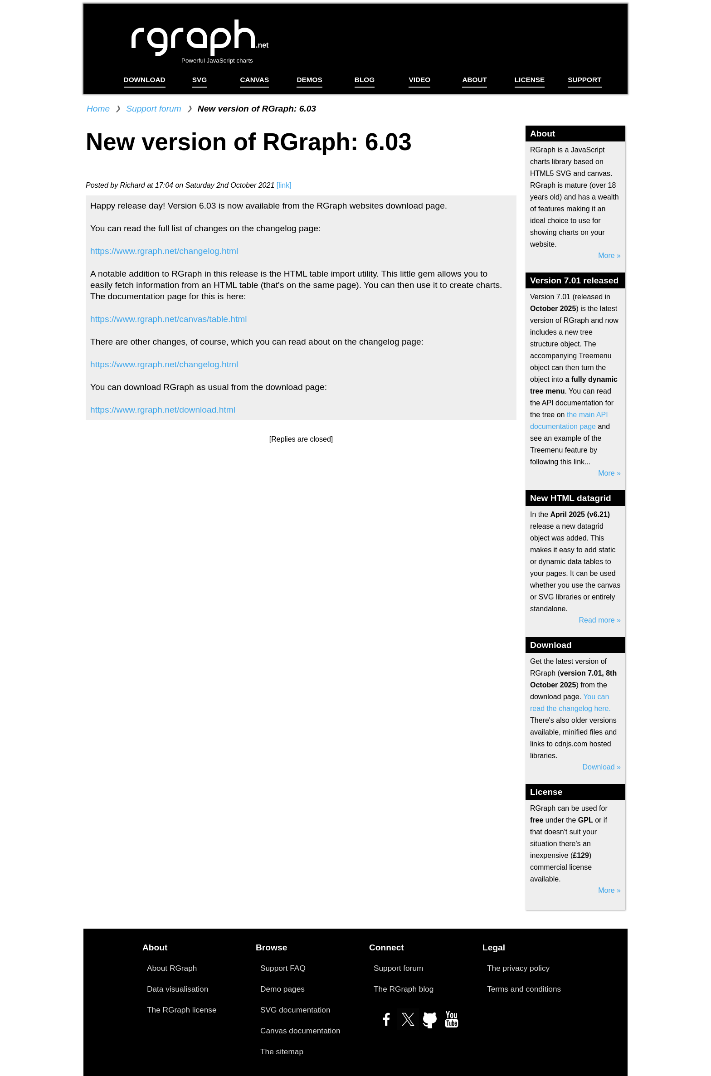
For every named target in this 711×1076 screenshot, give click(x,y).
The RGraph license (182, 1009)
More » (609, 255)
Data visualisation (177, 988)
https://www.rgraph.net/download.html (162, 409)
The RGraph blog (403, 988)
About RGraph (172, 968)
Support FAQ (283, 968)
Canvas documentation (300, 1030)
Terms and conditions (524, 988)
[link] (284, 185)
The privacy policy (518, 968)
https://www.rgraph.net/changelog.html (164, 251)
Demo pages (282, 988)
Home (98, 108)
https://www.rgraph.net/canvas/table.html (168, 319)
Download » (602, 767)
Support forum (153, 108)
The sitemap (281, 1051)
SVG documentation (295, 1009)
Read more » (600, 620)
